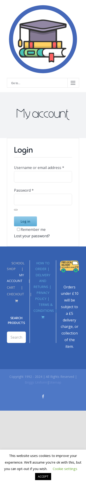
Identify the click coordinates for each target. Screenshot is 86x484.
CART (11, 287)
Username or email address (39, 167)
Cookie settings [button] (65, 468)
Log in (25, 221)
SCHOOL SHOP (16, 266)
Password (24, 190)
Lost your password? (32, 235)
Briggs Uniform (36, 382)
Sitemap (55, 382)
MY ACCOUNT (15, 278)
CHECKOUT (15, 294)
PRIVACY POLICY (42, 295)
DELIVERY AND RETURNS (41, 281)
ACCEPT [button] (43, 476)
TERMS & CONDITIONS (43, 307)
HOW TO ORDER (42, 266)
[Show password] (16, 209)
